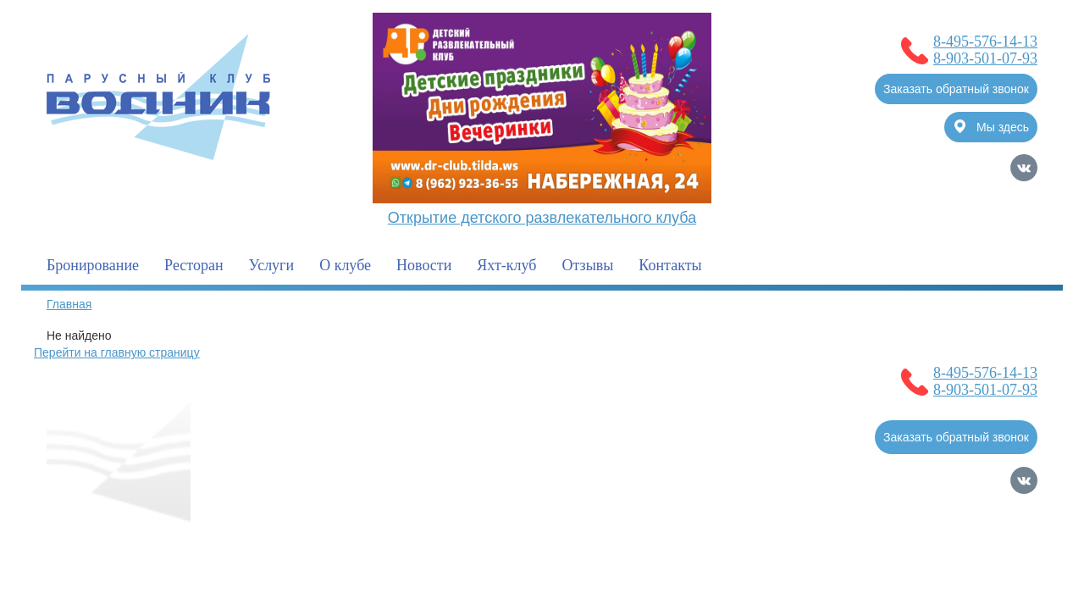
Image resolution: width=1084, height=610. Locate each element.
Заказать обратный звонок (956, 89)
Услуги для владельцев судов (634, 371)
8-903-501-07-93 (985, 58)
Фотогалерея (580, 405)
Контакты (670, 265)
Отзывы (587, 265)
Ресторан (193, 265)
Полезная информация (293, 405)
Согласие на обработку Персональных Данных (176, 538)
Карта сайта (1004, 561)
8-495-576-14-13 (985, 41)
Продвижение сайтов (948, 538)
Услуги (272, 265)
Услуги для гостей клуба (450, 405)
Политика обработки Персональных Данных (168, 555)
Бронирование (93, 265)
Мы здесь (991, 126)
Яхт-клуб (506, 265)
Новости (423, 265)
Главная (69, 304)
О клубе (345, 265)
